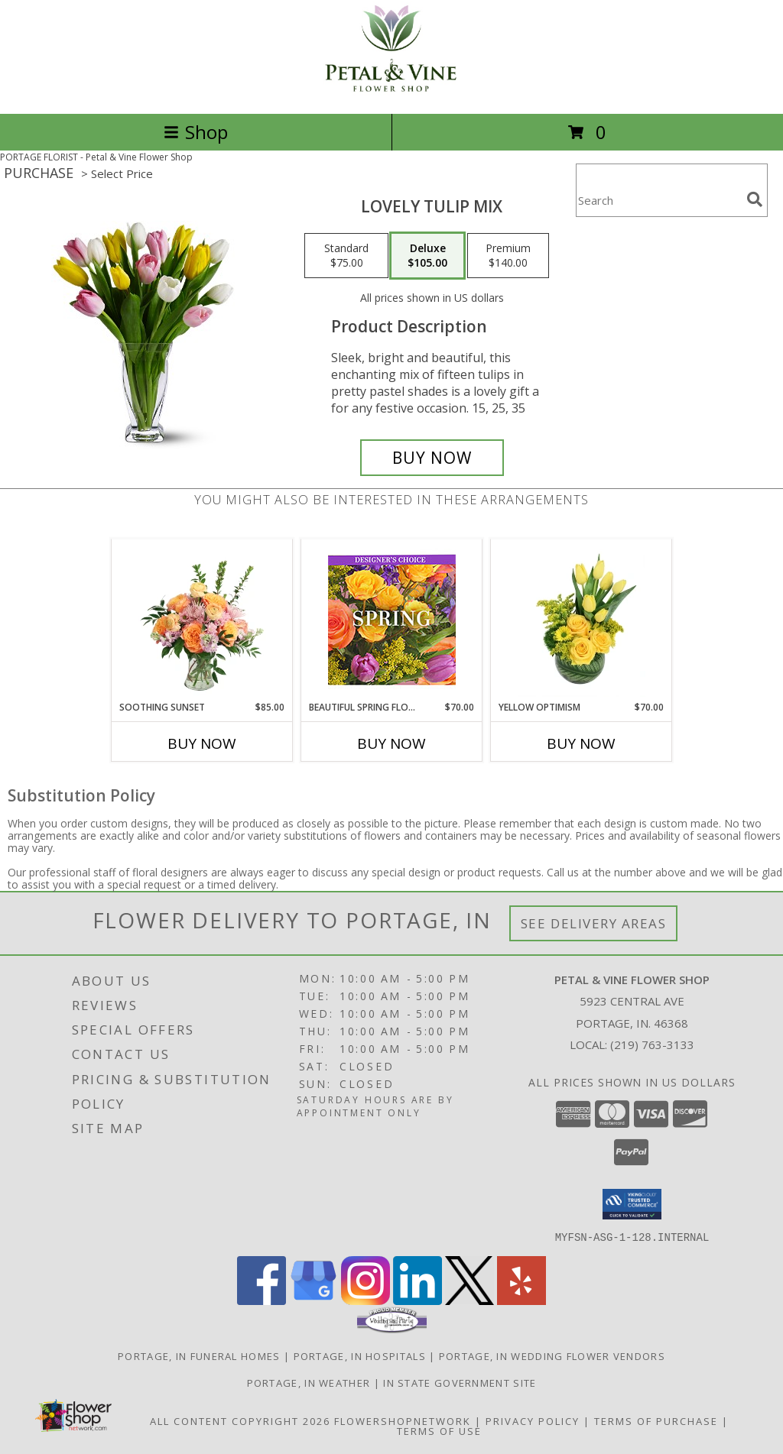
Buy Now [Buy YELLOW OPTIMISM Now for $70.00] (581, 743)
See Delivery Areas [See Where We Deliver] (594, 923)
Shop (196, 131)
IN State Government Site (459, 1382)
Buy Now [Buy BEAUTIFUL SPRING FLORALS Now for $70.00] (391, 743)
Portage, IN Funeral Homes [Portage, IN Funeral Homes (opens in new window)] (199, 1355)
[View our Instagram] (365, 1300)
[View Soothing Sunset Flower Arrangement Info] (202, 619)
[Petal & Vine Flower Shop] (391, 91)
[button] (632, 1204)
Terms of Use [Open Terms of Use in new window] (439, 1430)
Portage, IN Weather (309, 1382)
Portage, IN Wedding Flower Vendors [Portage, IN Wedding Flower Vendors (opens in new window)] (552, 1355)
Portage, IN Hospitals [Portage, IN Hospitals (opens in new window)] (360, 1355)
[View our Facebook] (261, 1300)
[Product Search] (658, 199)
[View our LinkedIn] (417, 1300)
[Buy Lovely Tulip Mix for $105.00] (432, 457)
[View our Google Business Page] (313, 1300)
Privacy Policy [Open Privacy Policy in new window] (533, 1420)
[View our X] (469, 1300)
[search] (754, 199)
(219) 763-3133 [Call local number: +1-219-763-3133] (652, 1044)
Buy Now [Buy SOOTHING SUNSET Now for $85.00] (201, 743)
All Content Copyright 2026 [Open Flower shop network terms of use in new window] (240, 1420)
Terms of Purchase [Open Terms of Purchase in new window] (656, 1420)
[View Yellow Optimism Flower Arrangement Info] (581, 619)
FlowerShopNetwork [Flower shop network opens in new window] (402, 1420)
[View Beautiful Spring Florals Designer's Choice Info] (392, 620)
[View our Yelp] (521, 1300)
